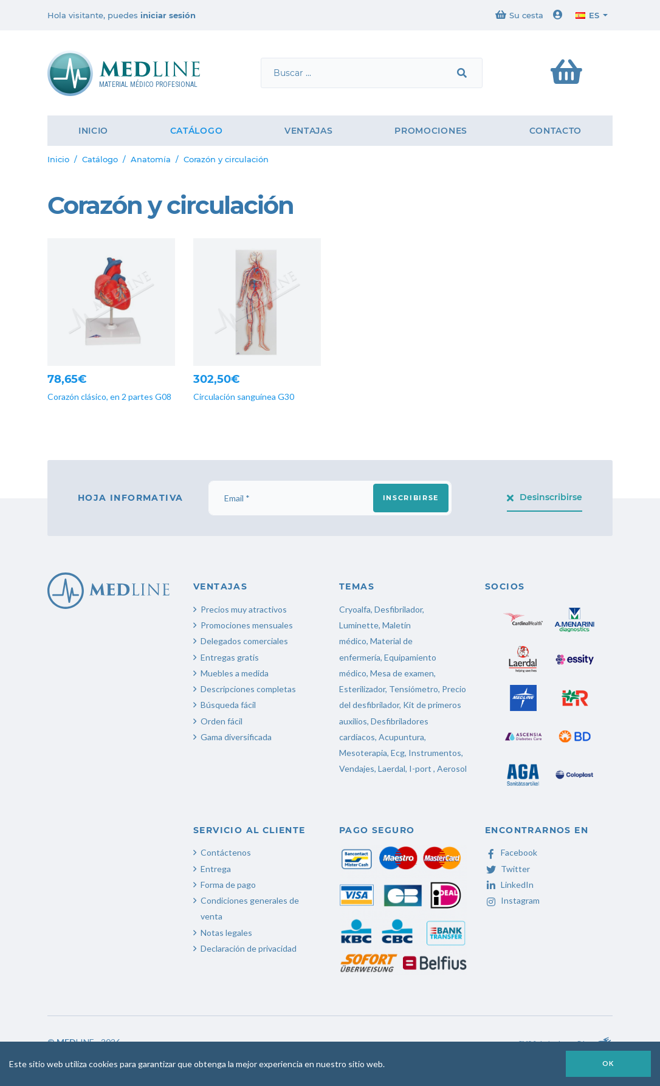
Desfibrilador (398, 609)
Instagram (512, 900)
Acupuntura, (402, 737)
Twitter (507, 869)
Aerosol (452, 768)
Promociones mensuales (247, 625)
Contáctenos (226, 852)
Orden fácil (221, 721)
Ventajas (308, 130)
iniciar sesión (168, 15)
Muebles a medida (235, 673)
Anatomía (151, 159)
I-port (420, 768)
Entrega (216, 869)
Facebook (511, 852)
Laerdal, (392, 768)
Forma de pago (228, 884)
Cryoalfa (355, 609)
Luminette (359, 625)
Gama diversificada (236, 737)
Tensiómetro (413, 689)
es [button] (587, 15)
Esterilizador (362, 689)
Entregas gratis (230, 657)
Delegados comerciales (244, 641)
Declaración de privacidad (249, 948)
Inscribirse (411, 497)
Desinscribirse (545, 497)
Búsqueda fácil (228, 704)
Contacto (555, 130)
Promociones (430, 130)
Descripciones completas (248, 689)
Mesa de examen (402, 673)
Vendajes (356, 768)
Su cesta (519, 15)
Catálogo (196, 130)
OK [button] (608, 1063)
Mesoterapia (363, 752)
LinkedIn (509, 884)
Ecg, (399, 752)
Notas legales (226, 932)
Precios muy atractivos (244, 609)
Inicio (93, 130)
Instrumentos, (435, 752)
